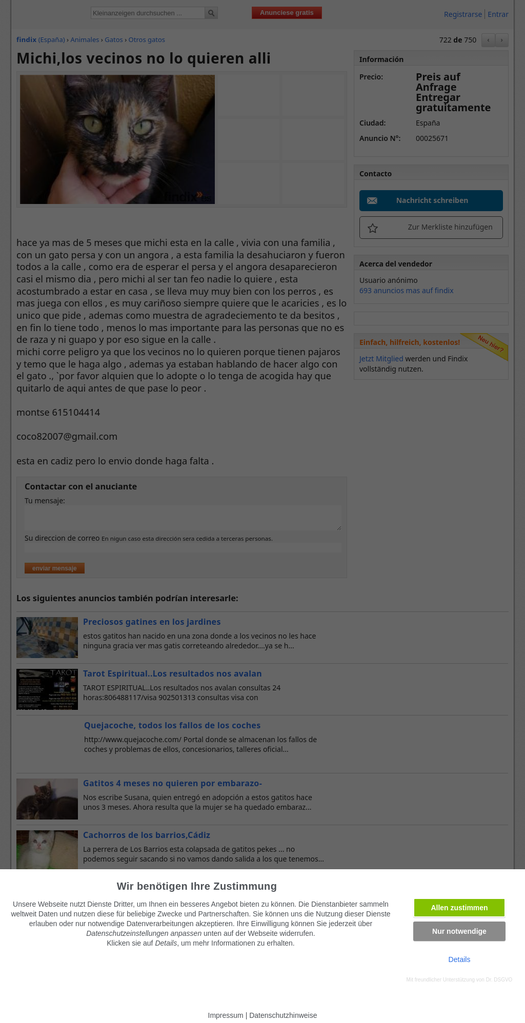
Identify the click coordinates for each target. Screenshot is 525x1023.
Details (460, 959)
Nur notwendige (459, 931)
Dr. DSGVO (499, 980)
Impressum (226, 1015)
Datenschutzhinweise (283, 1015)
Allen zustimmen (459, 908)
